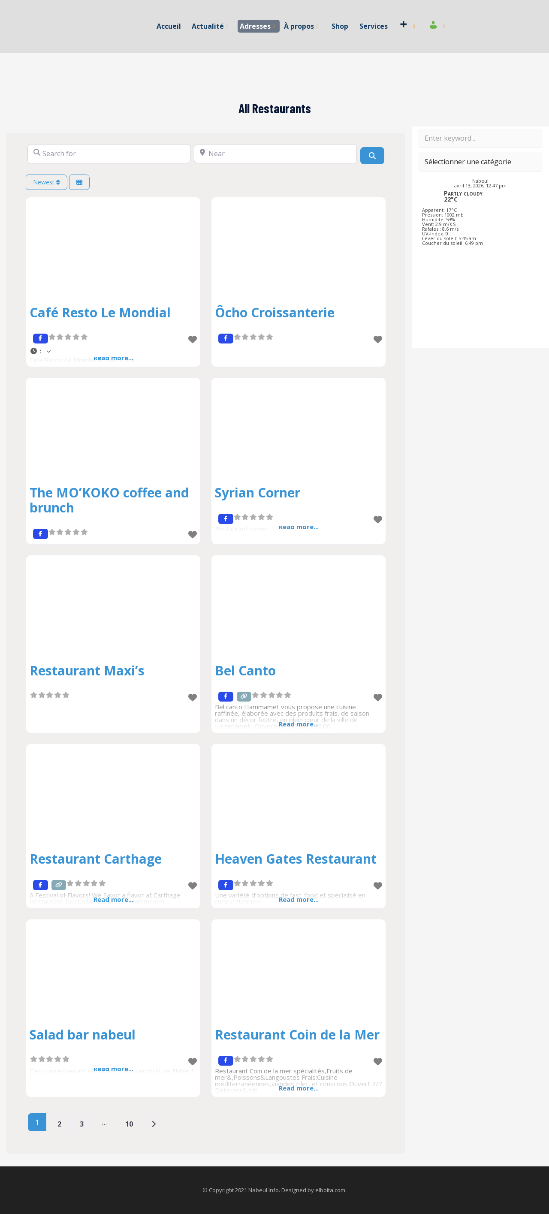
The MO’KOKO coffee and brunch (109, 500)
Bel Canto (245, 670)
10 (129, 1124)
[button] (113, 351)
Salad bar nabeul (83, 1034)
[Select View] (79, 182)
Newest (46, 182)
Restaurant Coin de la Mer (297, 1034)
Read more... (299, 724)
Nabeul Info (263, 1190)
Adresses (257, 26)
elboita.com (330, 1190)
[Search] (372, 155)
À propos (301, 26)
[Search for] (108, 153)
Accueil (169, 26)
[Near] (275, 153)
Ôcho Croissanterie (275, 312)
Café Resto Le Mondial (100, 312)
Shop (340, 26)
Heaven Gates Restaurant (296, 859)
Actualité (210, 26)
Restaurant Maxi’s (87, 670)
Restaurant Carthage (96, 859)
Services (373, 26)
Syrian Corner (257, 492)
